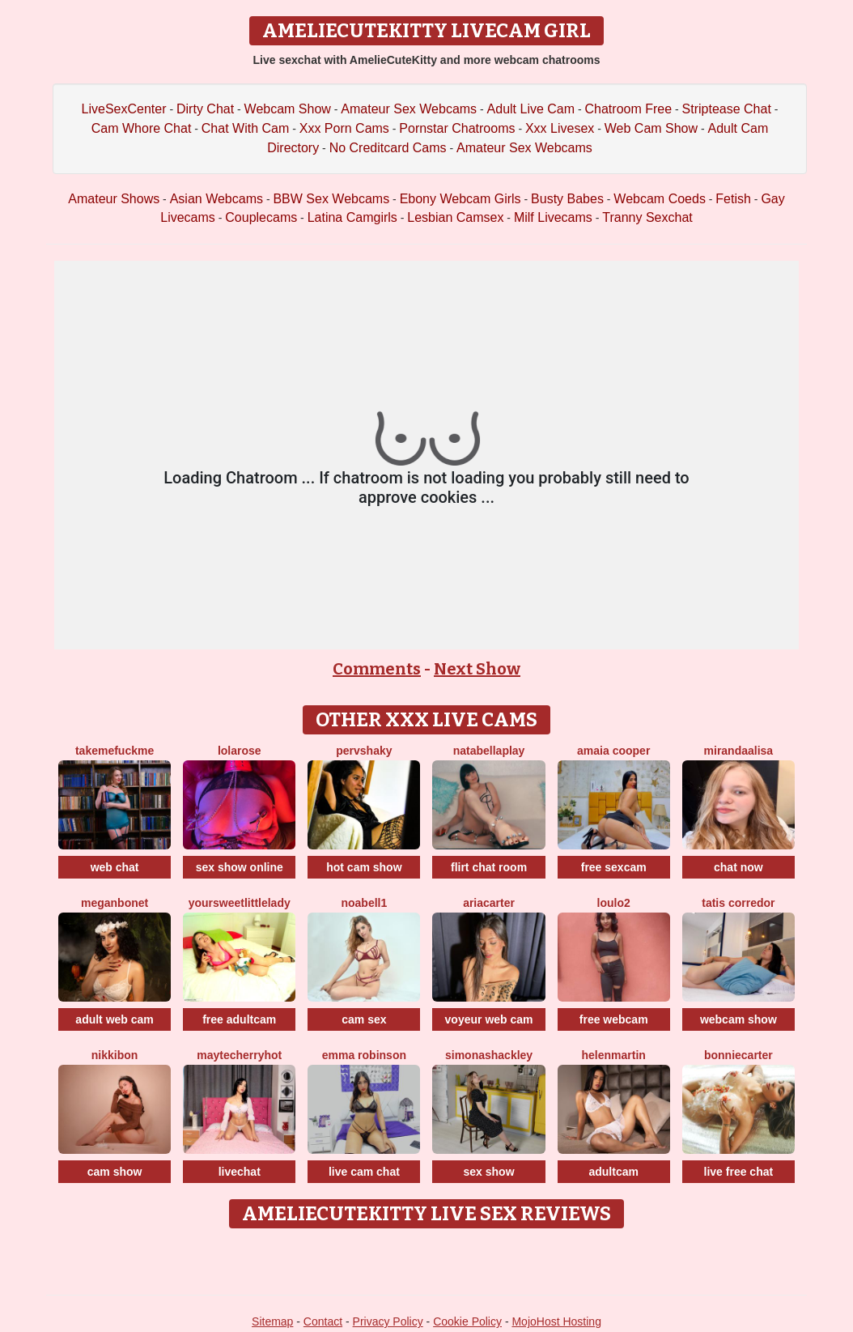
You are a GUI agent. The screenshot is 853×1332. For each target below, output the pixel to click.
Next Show (477, 669)
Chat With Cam (245, 128)
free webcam (613, 1019)
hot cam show (363, 867)
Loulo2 (613, 902)
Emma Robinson (364, 1055)
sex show (489, 1171)
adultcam (613, 1171)
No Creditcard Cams (388, 148)
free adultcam (239, 1019)
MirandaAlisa (739, 750)
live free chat (739, 1171)
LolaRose (239, 750)
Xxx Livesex (559, 128)
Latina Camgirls (352, 217)
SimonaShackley (489, 1055)
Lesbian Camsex (455, 217)
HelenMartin (614, 1055)
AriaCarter (489, 902)
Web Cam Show (651, 128)
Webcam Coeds (659, 199)
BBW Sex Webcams (331, 199)
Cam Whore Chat (141, 128)
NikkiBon (114, 1055)
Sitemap (272, 1321)
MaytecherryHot (239, 1055)
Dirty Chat (205, 109)
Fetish (733, 199)
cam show (114, 1171)
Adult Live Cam (531, 109)
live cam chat (364, 1171)
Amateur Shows (113, 199)
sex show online (239, 867)
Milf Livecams (553, 217)
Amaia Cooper (613, 750)
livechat (240, 1171)
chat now (738, 867)
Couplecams (261, 217)
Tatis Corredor (738, 902)
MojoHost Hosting (556, 1321)
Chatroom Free (629, 109)
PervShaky (364, 750)
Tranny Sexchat (647, 217)
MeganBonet (114, 902)
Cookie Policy (467, 1321)
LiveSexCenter (124, 109)
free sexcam (614, 867)
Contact (322, 1321)
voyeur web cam (489, 1019)
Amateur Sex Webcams (409, 109)
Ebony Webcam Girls (460, 199)
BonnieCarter (738, 1055)
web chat (115, 867)
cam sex (364, 1019)
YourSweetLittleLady (240, 902)
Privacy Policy (388, 1321)
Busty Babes (567, 199)
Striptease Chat (726, 109)
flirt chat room (489, 867)
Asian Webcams (216, 199)
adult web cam (114, 1019)
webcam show (738, 1019)
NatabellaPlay (489, 750)
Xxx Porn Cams (344, 128)
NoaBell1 (364, 902)
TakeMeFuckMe (114, 750)
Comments (377, 669)
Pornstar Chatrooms (457, 128)
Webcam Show (287, 109)
